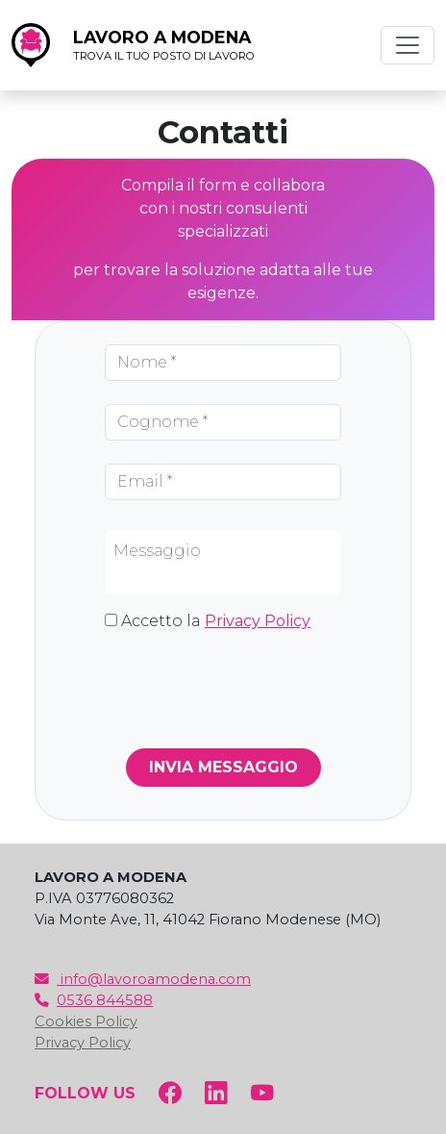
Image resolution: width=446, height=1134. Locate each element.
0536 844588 (94, 1000)
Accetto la (215, 621)
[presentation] (251, 685)
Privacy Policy (257, 621)
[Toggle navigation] (407, 45)
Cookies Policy (86, 1021)
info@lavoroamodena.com (143, 979)
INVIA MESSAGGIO (223, 767)
